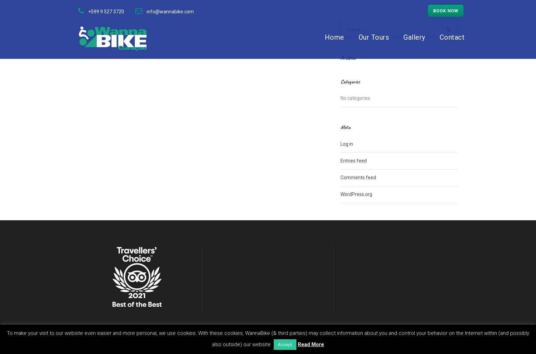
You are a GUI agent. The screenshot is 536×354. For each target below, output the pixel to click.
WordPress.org (356, 194)
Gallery (414, 37)
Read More (311, 344)
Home (334, 37)
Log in (346, 144)
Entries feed (353, 160)
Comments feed (358, 177)
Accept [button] (285, 344)
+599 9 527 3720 (106, 11)
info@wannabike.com (170, 11)
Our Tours (374, 37)
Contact (452, 37)
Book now (445, 10)
